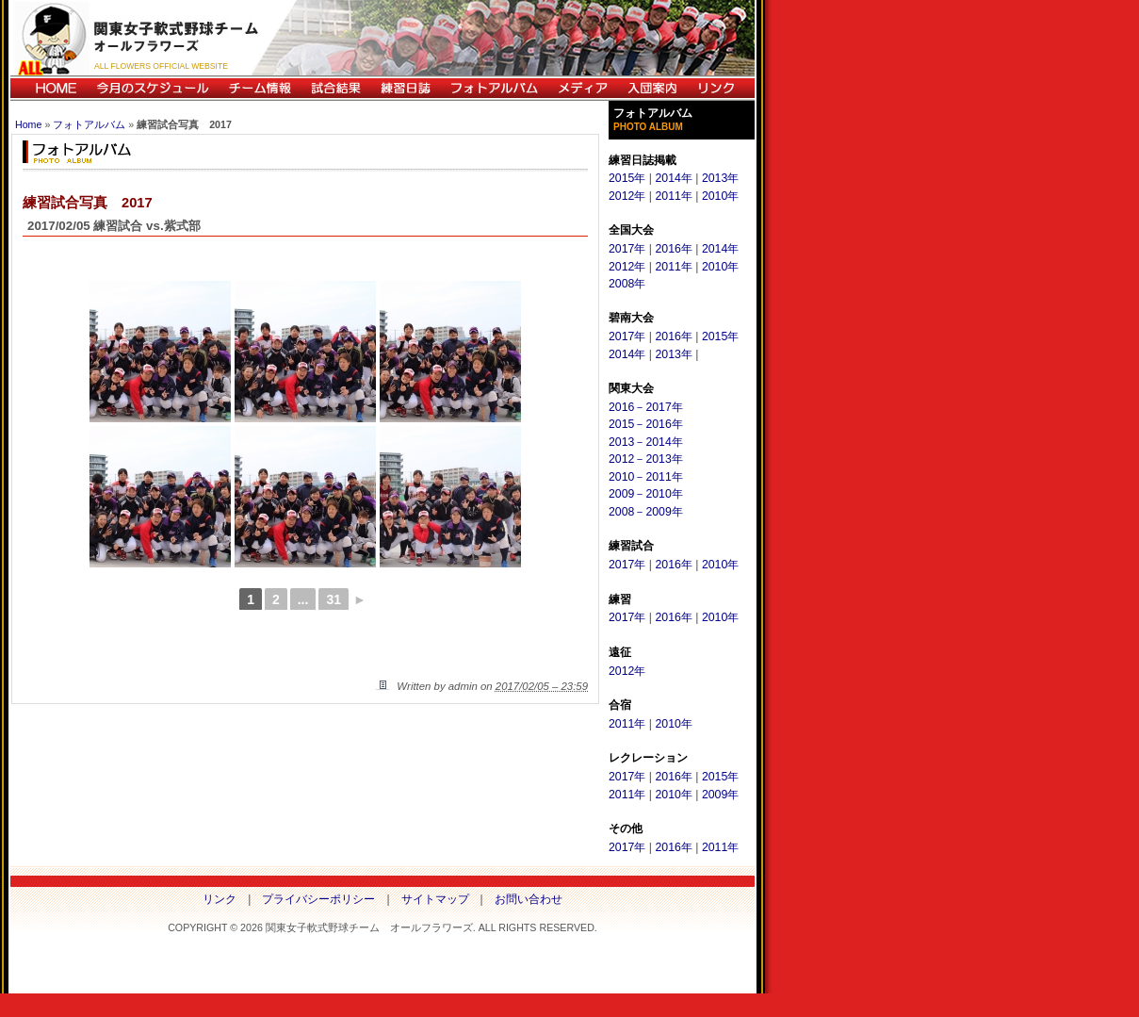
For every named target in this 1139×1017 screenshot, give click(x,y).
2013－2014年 (646, 442)
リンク (721, 88)
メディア (582, 88)
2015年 (627, 178)
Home (28, 124)
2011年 (673, 196)
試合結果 (335, 88)
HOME (48, 88)
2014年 (673, 178)
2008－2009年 (646, 511)
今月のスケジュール (153, 88)
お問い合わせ (528, 899)
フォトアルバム (493, 88)
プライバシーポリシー (318, 899)
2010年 (720, 196)
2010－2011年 (646, 477)
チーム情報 (260, 88)
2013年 (720, 178)
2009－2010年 (646, 493)
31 (333, 599)
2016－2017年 (646, 407)
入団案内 (652, 88)
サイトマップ (435, 899)
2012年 (627, 196)
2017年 (627, 248)
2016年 (673, 248)
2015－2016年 (646, 424)
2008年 (627, 283)
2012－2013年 (646, 459)
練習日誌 (405, 88)
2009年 (720, 794)
